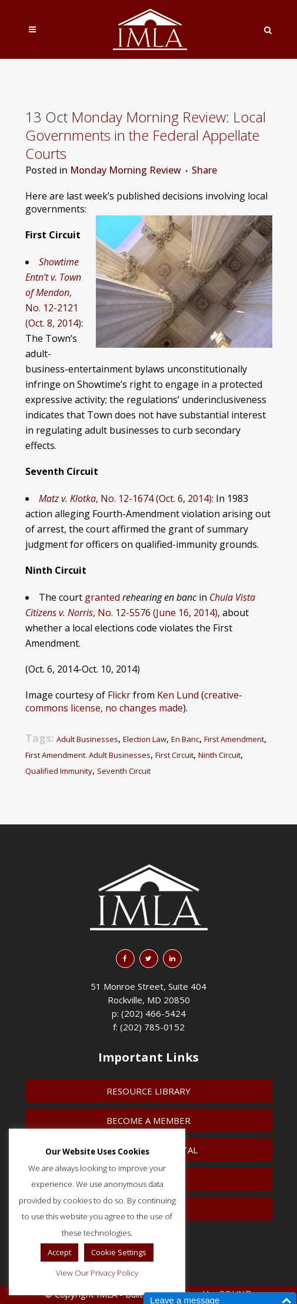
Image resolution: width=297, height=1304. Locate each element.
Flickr (119, 694)
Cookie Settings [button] (118, 1252)
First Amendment (234, 739)
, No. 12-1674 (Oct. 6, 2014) (125, 498)
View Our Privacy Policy (97, 1273)
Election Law (144, 739)
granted (102, 597)
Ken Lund (178, 694)
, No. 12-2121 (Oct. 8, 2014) (53, 292)
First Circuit (174, 755)
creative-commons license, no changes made (133, 701)
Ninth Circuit (219, 755)
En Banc (185, 739)
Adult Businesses (87, 739)
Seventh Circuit (124, 771)
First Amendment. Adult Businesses (88, 755)
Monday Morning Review (125, 170)
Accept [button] (59, 1252)
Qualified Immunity (58, 771)
